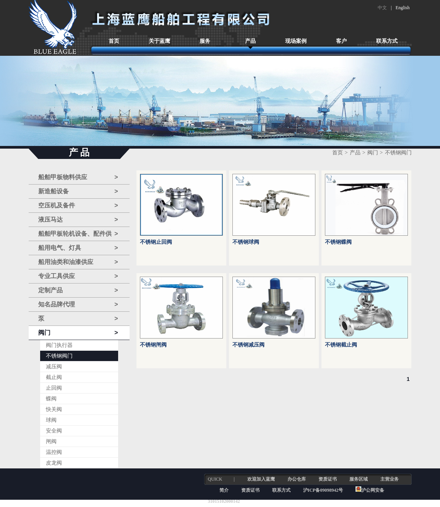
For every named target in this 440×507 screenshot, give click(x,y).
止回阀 (54, 388)
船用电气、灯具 (78, 248)
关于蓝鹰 (159, 41)
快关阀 (54, 409)
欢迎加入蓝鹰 (261, 479)
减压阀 (54, 366)
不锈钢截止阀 (341, 345)
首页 (114, 41)
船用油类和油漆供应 (78, 262)
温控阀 (54, 452)
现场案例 (296, 41)
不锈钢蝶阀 (338, 242)
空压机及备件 (78, 205)
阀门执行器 (59, 345)
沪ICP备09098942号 (323, 490)
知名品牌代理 (78, 304)
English (403, 7)
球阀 (51, 420)
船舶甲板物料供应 (78, 177)
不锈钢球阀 (245, 242)
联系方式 (387, 41)
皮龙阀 (54, 463)
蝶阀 (51, 399)
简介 (224, 490)
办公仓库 (296, 479)
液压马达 (78, 220)
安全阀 (54, 431)
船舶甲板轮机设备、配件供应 (78, 234)
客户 (341, 41)
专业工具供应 (78, 276)
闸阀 (51, 441)
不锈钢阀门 (59, 356)
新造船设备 (78, 191)
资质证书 (327, 479)
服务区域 (358, 479)
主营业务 (389, 479)
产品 (250, 41)
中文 (382, 7)
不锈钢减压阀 (248, 345)
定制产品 (78, 290)
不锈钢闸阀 (153, 345)
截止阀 (54, 377)
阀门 (78, 333)
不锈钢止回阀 (156, 242)
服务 (205, 41)
